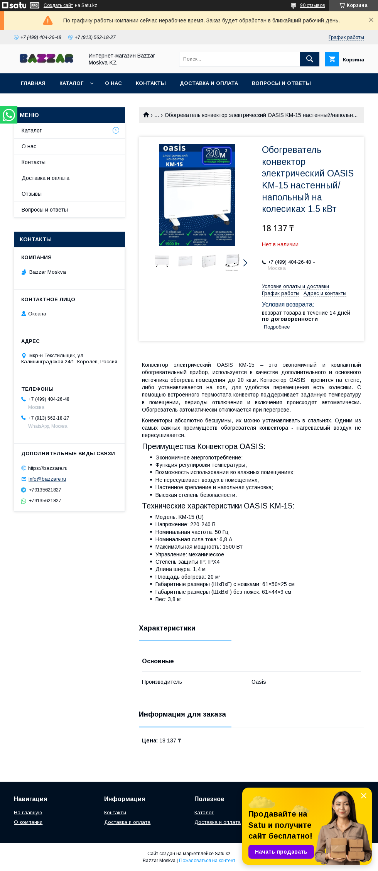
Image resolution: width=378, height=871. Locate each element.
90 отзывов (312, 5)
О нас (113, 83)
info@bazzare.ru (47, 479)
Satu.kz (223, 853)
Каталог (71, 83)
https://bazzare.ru (48, 468)
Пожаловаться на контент (207, 860)
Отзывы (32, 194)
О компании (28, 822)
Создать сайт (58, 5)
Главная (33, 83)
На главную (28, 812)
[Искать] (309, 59)
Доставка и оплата (209, 83)
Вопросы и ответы (281, 83)
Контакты (151, 83)
